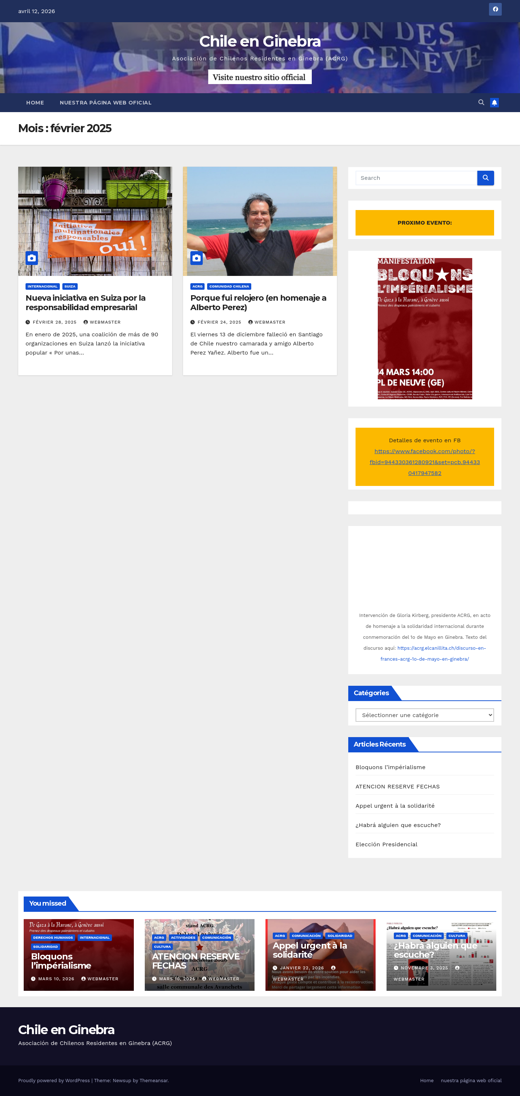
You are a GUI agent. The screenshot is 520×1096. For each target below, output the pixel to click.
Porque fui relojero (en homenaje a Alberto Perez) (258, 302)
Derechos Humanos (53, 937)
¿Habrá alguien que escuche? (398, 825)
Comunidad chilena (229, 286)
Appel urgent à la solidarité (395, 805)
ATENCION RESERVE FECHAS (398, 786)
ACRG (197, 286)
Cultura (162, 947)
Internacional (43, 286)
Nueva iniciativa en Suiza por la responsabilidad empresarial (85, 302)
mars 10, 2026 (57, 978)
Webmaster (102, 322)
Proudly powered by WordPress (55, 1080)
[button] (481, 102)
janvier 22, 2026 (303, 967)
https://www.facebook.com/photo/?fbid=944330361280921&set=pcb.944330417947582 (425, 462)
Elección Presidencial (387, 844)
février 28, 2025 (55, 322)
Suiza (70, 286)
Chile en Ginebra (260, 41)
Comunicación (216, 937)
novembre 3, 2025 (425, 967)
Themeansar (154, 1080)
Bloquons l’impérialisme (391, 767)
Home (35, 102)
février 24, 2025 (220, 322)
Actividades (183, 937)
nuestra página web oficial (106, 102)
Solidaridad (45, 947)
